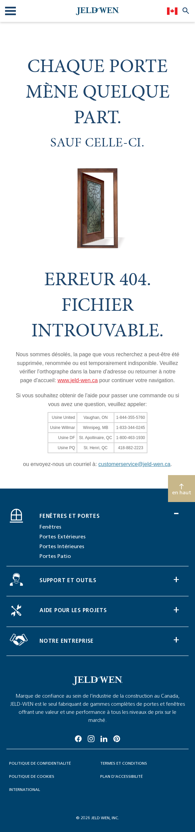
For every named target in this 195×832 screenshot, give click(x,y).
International (24, 789)
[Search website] (185, 10)
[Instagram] (91, 737)
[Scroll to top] (181, 488)
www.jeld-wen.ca (77, 380)
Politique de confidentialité (40, 763)
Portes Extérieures (62, 536)
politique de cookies (31, 776)
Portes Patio (55, 556)
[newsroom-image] (97, 680)
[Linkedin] (104, 737)
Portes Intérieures (61, 546)
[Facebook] (78, 737)
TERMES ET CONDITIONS (123, 763)
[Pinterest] (116, 737)
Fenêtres (50, 527)
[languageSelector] (172, 11)
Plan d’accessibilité (121, 776)
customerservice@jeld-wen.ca (135, 464)
